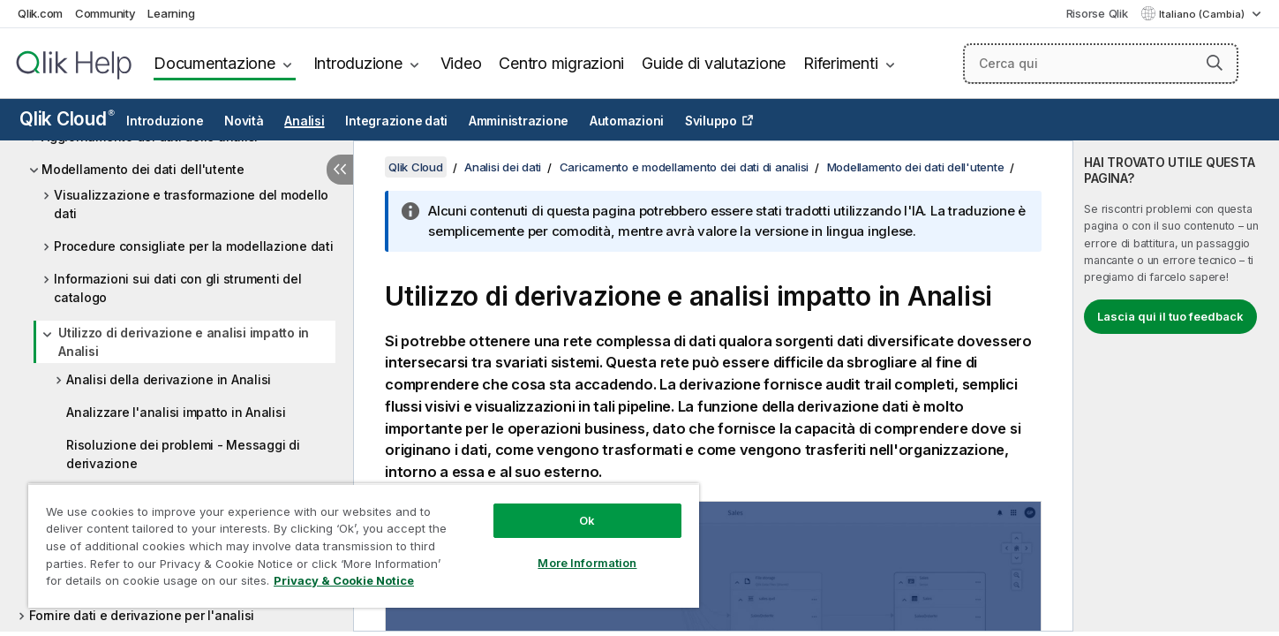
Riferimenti (840, 63)
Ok (587, 520)
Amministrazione (518, 121)
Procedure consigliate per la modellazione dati (194, 246)
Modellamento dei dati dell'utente (143, 169)
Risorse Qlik (1097, 13)
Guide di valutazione (714, 63)
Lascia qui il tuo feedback (1170, 316)
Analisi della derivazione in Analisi (168, 379)
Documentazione (214, 63)
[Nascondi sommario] (340, 170)
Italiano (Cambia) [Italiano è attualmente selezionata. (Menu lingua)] (1203, 14)
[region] (363, 545)
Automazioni (627, 121)
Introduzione (358, 63)
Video (461, 63)
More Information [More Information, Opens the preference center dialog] (587, 563)
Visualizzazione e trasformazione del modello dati (191, 204)
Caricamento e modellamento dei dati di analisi (684, 167)
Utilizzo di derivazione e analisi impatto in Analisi (183, 342)
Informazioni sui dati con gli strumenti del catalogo (177, 288)
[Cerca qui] (1101, 63)
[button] (1214, 63)
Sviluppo (711, 121)
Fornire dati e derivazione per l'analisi (141, 615)
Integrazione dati (396, 121)
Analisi (304, 121)
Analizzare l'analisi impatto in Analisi (175, 412)
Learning (170, 13)
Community (105, 13)
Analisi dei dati (502, 167)
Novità (244, 121)
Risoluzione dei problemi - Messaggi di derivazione (183, 454)
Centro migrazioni (561, 63)
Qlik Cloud (67, 119)
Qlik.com (40, 13)
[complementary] (1176, 386)
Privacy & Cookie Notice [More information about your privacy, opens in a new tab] (344, 580)
